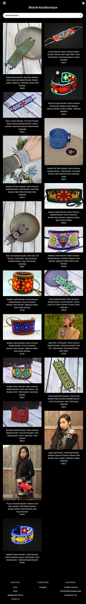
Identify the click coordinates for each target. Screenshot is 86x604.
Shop (15, 587)
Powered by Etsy (70, 595)
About (15, 591)
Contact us (15, 599)
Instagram (43, 587)
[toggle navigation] (4, 3)
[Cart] (83, 3)
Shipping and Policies (15, 595)
